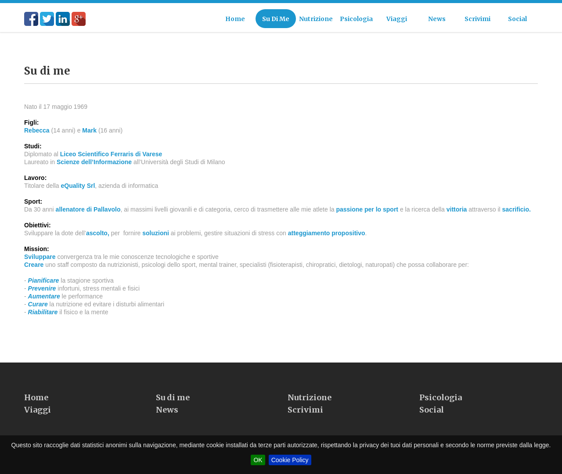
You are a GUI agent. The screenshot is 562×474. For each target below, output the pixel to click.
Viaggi (37, 416)
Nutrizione (309, 404)
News (167, 416)
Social (431, 416)
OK (257, 459)
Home (36, 404)
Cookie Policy (290, 459)
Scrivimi (305, 416)
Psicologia (440, 404)
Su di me (173, 404)
